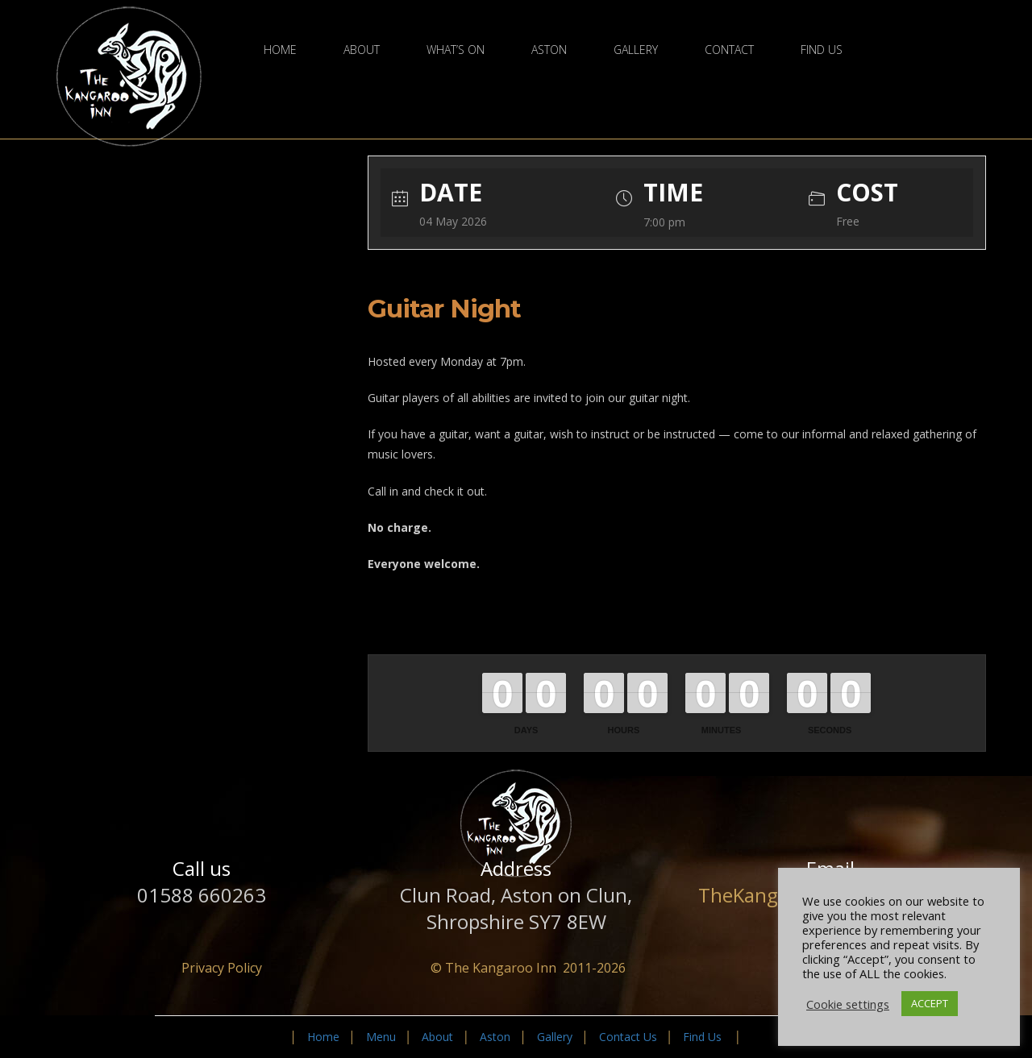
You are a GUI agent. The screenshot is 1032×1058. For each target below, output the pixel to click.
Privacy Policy (221, 968)
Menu (381, 1036)
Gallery (636, 50)
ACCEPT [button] (929, 1003)
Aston (549, 50)
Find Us (822, 50)
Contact (729, 50)
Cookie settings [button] (847, 1004)
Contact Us (628, 1036)
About (361, 50)
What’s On (456, 50)
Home (280, 50)
